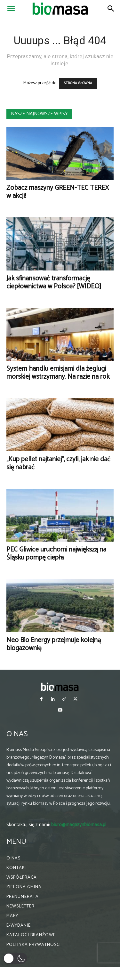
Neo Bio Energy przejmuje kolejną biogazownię (53, 644)
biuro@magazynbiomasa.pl (78, 825)
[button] (11, 8)
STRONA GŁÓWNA (78, 83)
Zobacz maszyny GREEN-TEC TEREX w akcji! (57, 191)
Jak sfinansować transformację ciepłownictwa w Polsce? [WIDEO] (53, 282)
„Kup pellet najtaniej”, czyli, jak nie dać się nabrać (58, 463)
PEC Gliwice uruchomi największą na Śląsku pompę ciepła (56, 553)
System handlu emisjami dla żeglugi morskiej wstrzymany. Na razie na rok (57, 372)
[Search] (111, 8)
